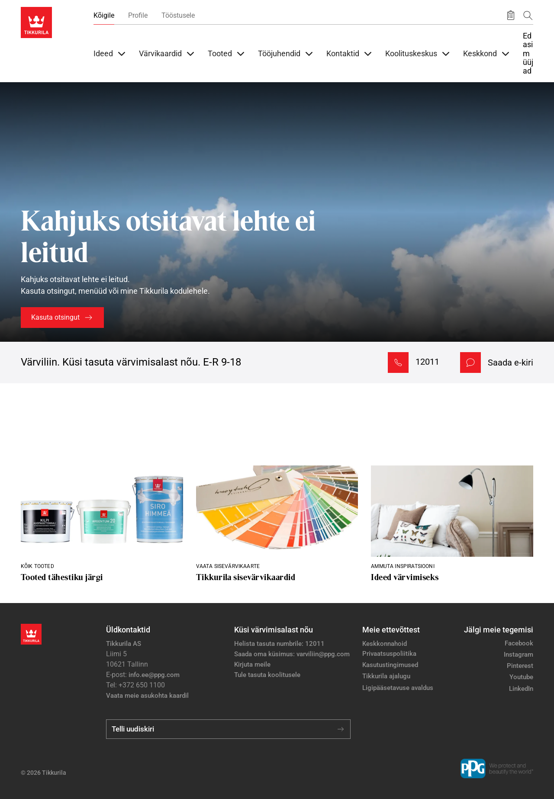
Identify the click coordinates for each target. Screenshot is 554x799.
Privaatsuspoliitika (389, 654)
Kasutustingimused (390, 665)
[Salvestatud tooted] (511, 15)
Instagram (518, 654)
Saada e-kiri (510, 362)
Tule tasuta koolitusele (267, 675)
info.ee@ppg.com (154, 675)
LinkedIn (521, 689)
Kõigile (103, 15)
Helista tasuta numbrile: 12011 (279, 644)
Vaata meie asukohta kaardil (147, 696)
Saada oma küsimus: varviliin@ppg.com (292, 654)
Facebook (519, 643)
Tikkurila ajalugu (386, 676)
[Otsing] (528, 15)
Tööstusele (178, 15)
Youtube (521, 677)
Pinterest (520, 666)
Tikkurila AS (123, 644)
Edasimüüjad (528, 53)
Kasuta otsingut (55, 317)
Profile (138, 15)
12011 (427, 361)
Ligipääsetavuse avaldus (397, 688)
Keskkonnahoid (384, 644)
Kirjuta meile (252, 664)
